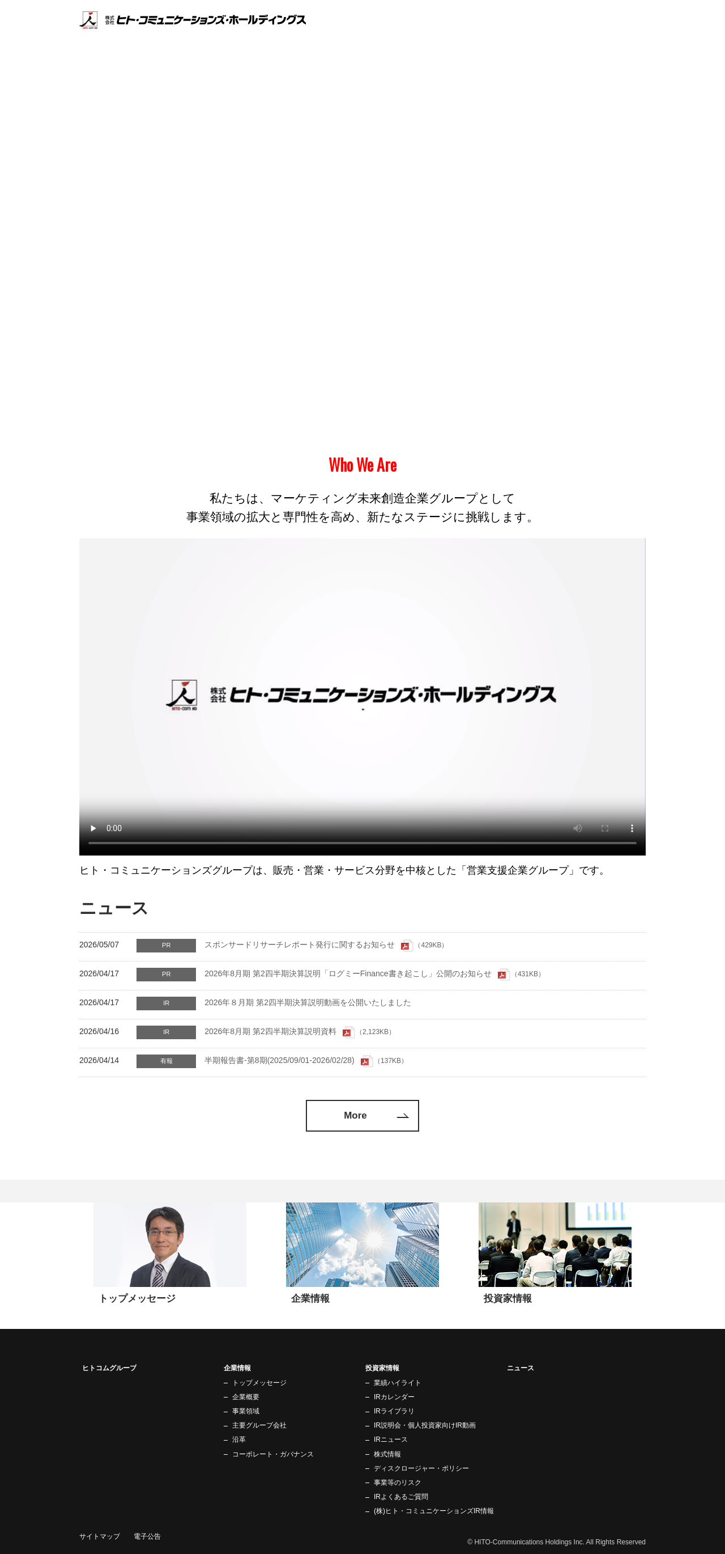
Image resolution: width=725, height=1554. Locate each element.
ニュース (635, 34)
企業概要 (245, 1397)
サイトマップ (99, 1536)
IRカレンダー (394, 1397)
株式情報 (387, 1454)
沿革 (239, 1439)
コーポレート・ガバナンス (273, 1454)
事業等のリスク (397, 1483)
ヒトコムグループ (482, 34)
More (355, 1115)
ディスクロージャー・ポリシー (421, 1468)
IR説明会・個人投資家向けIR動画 (425, 1425)
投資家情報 (588, 34)
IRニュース (391, 1439)
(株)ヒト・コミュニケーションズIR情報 (434, 1511)
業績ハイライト (397, 1383)
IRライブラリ (394, 1411)
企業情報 (541, 34)
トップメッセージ (259, 1383)
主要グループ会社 (259, 1425)
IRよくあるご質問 (401, 1497)
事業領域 (245, 1411)
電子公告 (147, 1536)
